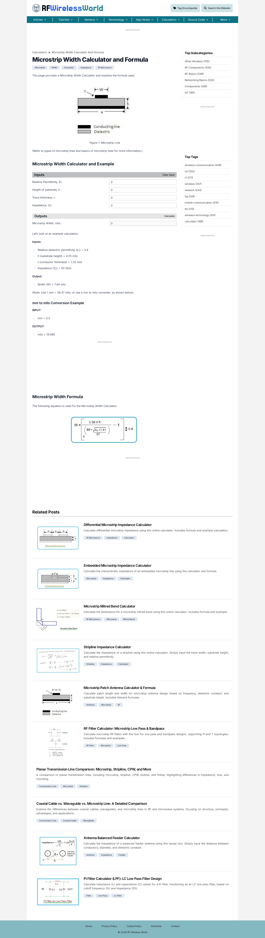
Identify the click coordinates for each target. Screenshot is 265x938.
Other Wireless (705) (197, 61)
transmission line (47, 786)
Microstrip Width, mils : (47, 223)
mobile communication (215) (202, 202)
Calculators (39, 52)
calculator (69, 67)
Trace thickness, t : (44, 197)
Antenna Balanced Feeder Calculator (112, 838)
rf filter (90, 745)
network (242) (193, 190)
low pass (121, 745)
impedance (86, 67)
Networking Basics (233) (199, 80)
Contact (175, 926)
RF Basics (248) (194, 73)
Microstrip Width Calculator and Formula (78, 52)
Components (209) (196, 86)
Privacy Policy (109, 926)
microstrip (40, 67)
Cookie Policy (134, 926)
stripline (90, 664)
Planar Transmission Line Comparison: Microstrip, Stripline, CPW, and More (93, 769)
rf (119, 705)
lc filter (118, 895)
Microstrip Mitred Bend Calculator (109, 606)
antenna (90, 705)
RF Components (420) (198, 67)
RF (67, 8)
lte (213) (189, 208)
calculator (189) (194, 221)
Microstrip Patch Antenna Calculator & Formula (119, 688)
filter (88, 895)
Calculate (169, 216)
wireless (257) (193, 183)
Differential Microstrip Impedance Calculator (118, 525)
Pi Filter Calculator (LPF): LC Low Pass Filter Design (123, 879)
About (88, 926)
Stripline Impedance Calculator (107, 647)
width (54, 67)
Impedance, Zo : (42, 205)
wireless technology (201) (200, 215)
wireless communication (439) (203, 165)
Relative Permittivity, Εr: (47, 182)
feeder (122, 855)
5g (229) (190, 196)
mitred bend (129, 619)
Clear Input (168, 174)
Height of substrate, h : (47, 189)
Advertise (156, 926)
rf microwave (105, 67)
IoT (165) (190, 92)
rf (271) (189, 177)
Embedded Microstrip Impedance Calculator (117, 566)
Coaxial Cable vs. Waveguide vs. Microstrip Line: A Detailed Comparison (91, 804)
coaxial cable (69, 820)
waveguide (88, 820)
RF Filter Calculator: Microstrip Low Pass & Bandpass (124, 728)
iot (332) (190, 171)
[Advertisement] (132, 39)
